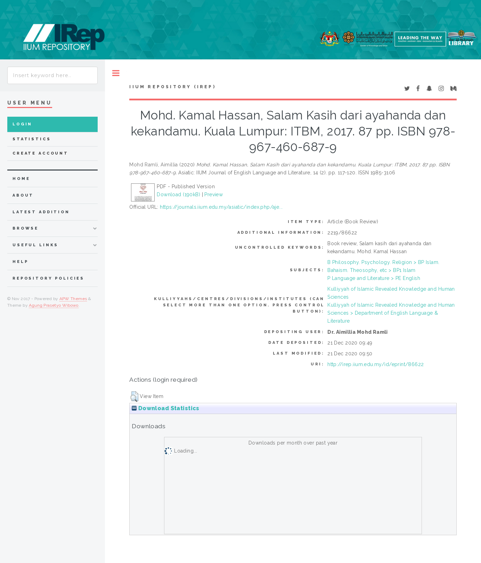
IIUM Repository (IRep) (172, 86)
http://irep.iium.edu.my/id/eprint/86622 (375, 364)
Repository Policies (48, 278)
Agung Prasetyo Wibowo (54, 305)
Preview (213, 194)
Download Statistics (165, 408)
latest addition (41, 212)
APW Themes (73, 298)
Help (20, 261)
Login (22, 124)
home (21, 178)
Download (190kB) (178, 194)
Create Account (40, 153)
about (23, 195)
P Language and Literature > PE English (373, 278)
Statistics (32, 139)
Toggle (116, 73)
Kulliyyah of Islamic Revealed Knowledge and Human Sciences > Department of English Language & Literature (391, 313)
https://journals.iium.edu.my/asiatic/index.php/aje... (221, 207)
